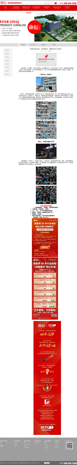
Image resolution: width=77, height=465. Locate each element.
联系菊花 (56, 442)
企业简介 (15, 442)
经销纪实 (43, 44)
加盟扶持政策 (26, 447)
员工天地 (33, 44)
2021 (7, 67)
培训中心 (25, 445)
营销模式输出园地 (27, 444)
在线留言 (56, 447)
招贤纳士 (56, 446)
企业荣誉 (15, 444)
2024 (7, 57)
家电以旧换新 (36, 442)
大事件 (54, 44)
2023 (7, 60)
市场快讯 (23, 44)
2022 (7, 64)
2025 (7, 54)
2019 (7, 74)
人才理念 (56, 444)
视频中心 (15, 446)
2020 (7, 71)
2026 (7, 50)
